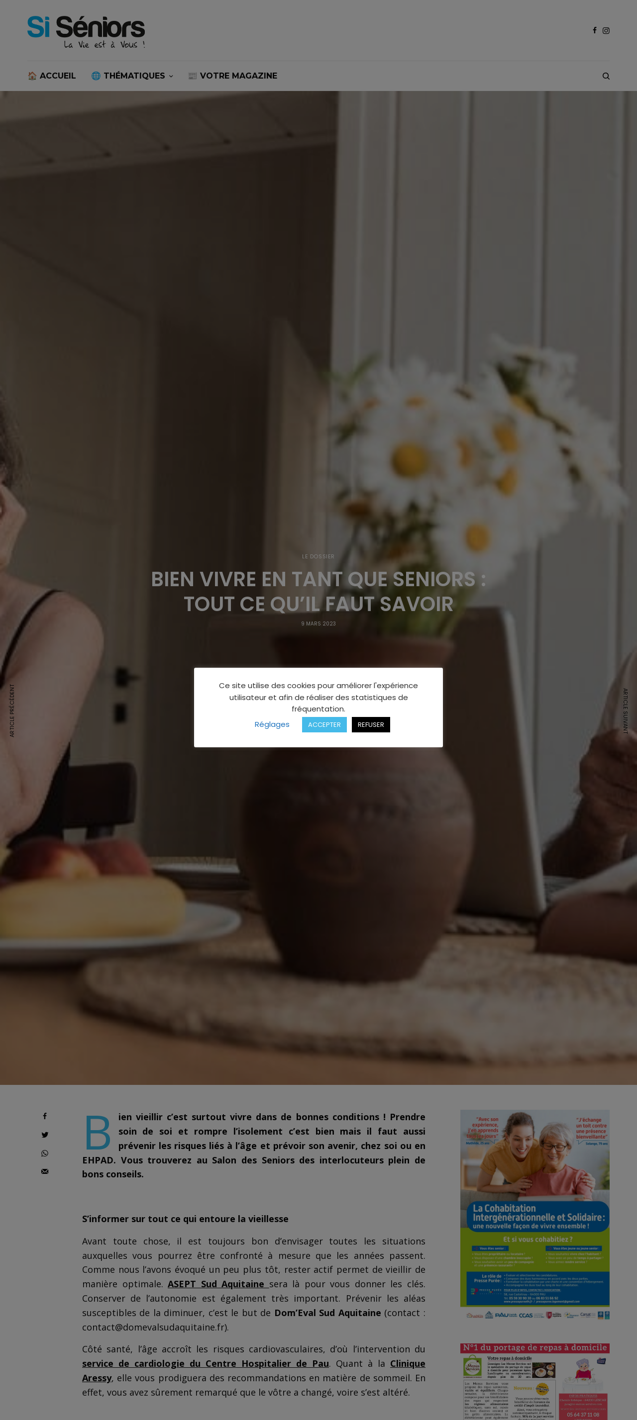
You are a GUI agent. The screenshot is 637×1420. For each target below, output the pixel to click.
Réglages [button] (272, 724)
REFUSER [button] (371, 724)
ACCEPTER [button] (324, 724)
